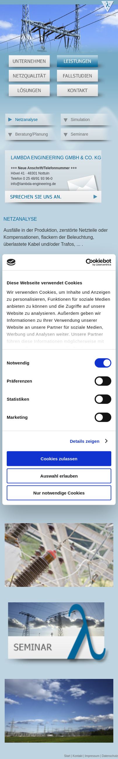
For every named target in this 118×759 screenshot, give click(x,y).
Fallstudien (78, 77)
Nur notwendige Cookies (59, 492)
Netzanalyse (26, 119)
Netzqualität (30, 77)
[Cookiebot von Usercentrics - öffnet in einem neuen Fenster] (85, 262)
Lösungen (30, 91)
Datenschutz (110, 756)
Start (67, 756)
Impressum (92, 756)
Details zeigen (84, 440)
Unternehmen (30, 62)
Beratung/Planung (31, 134)
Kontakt (78, 91)
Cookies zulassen (59, 458)
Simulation (80, 119)
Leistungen (78, 62)
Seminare (79, 134)
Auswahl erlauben (59, 475)
